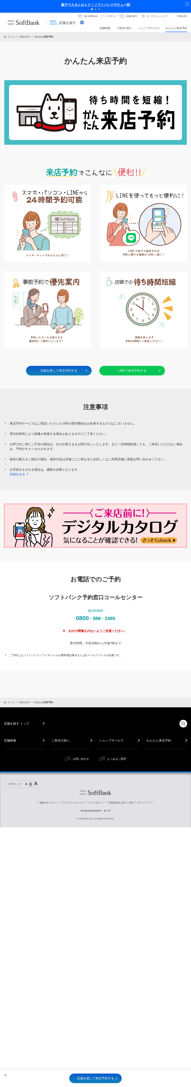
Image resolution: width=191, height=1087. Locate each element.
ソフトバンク (95, 792)
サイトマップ (144, 802)
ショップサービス (111, 740)
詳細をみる (19, 474)
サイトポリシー (97, 802)
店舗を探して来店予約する (64, 370)
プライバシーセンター (73, 802)
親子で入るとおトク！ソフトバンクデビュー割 (95, 4)
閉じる (5, 1075)
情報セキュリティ (49, 802)
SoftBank (23, 22)
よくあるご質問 (116, 759)
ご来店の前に (60, 740)
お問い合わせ (81, 759)
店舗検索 (10, 740)
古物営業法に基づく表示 (121, 802)
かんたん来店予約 (158, 740)
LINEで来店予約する (139, 370)
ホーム (11, 36)
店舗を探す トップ (16, 723)
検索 (183, 723)
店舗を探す (24, 36)
